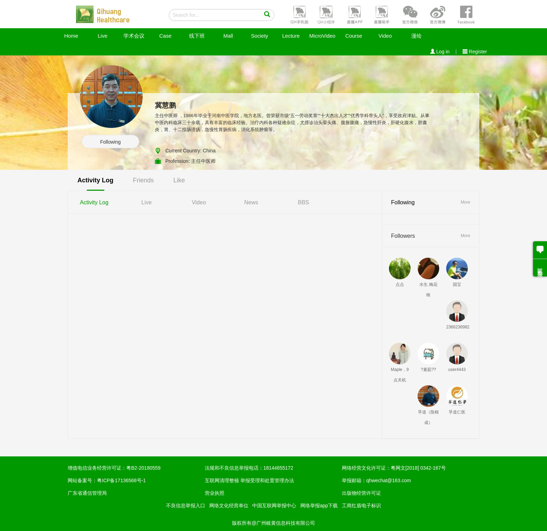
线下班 (197, 36)
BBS (303, 202)
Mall (228, 36)
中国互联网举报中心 (274, 505)
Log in (440, 51)
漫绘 (416, 36)
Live (102, 36)
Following (110, 142)
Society (259, 36)
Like (179, 180)
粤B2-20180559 (143, 468)
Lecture (291, 36)
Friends (143, 180)
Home (71, 36)
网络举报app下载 (319, 505)
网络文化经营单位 (228, 505)
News (251, 202)
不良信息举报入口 (185, 505)
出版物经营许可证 (361, 493)
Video (385, 36)
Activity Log (95, 180)
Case (165, 36)
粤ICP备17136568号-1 (121, 480)
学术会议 (133, 36)
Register (475, 51)
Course (353, 36)
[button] (298, 14)
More (465, 202)
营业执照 (214, 493)
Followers (403, 236)
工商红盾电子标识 (361, 505)
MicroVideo (322, 36)
